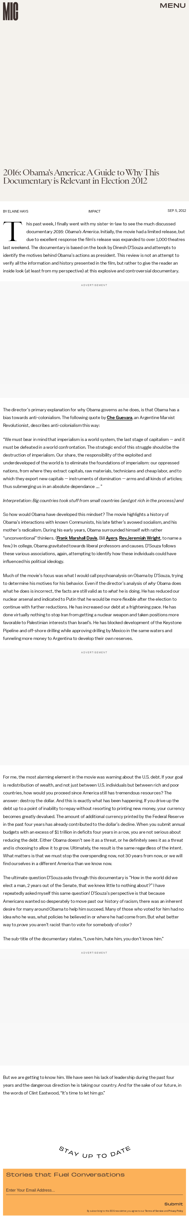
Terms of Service (154, 1211)
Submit (173, 1203)
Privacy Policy (175, 1211)
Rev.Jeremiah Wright (139, 538)
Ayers (111, 538)
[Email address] (94, 1189)
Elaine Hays (18, 211)
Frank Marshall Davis (77, 538)
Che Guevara (119, 417)
